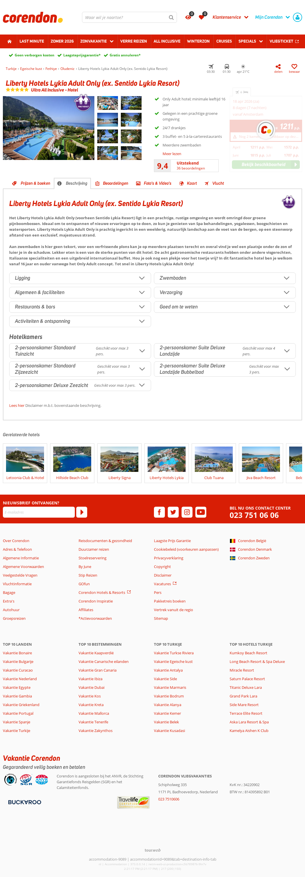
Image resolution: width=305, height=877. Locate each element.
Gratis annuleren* (125, 55)
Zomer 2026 (62, 41)
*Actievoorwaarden (95, 618)
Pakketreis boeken (170, 601)
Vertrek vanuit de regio (173, 609)
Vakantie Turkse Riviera (174, 652)
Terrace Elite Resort (246, 713)
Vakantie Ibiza (90, 678)
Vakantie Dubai (91, 687)
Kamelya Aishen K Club (249, 730)
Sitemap (161, 618)
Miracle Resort (242, 670)
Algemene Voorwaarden (23, 566)
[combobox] (129, 17)
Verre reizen (133, 41)
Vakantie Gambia (17, 696)
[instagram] (187, 512)
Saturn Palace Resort (247, 678)
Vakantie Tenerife (93, 722)
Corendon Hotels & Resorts (102, 592)
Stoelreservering (92, 557)
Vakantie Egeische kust (173, 661)
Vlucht (218, 183)
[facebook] (159, 512)
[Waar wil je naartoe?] (129, 17)
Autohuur (11, 609)
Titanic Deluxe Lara (246, 687)
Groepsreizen (14, 618)
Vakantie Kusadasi (169, 730)
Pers (157, 592)
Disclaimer (162, 575)
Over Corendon (16, 540)
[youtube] (200, 512)
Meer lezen (172, 153)
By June (85, 566)
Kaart (192, 183)
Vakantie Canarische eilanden (104, 661)
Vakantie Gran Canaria (98, 670)
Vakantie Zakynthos (96, 730)
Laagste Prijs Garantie (172, 540)
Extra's (8, 601)
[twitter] (173, 512)
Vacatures (162, 583)
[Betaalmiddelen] (24, 801)
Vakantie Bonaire (17, 652)
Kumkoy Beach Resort (248, 652)
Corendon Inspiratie (96, 601)
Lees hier (16, 405)
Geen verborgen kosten (34, 55)
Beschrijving (76, 183)
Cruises (224, 41)
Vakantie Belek (166, 722)
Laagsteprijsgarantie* (82, 55)
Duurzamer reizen (94, 549)
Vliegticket (281, 41)
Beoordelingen (115, 183)
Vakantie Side (165, 678)
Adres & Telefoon (17, 549)
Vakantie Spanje (16, 722)
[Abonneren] (81, 512)
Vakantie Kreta (91, 704)
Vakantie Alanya (167, 704)
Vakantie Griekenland (21, 704)
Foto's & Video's (157, 183)
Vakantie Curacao (18, 670)
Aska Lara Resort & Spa (249, 722)
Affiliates (86, 609)
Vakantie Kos (90, 696)
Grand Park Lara (243, 696)
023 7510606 (168, 799)
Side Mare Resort (244, 704)
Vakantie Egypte (16, 687)
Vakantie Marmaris (170, 687)
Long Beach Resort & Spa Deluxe (257, 661)
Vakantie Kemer (167, 713)
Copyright (162, 566)
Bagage (9, 592)
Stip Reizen (88, 575)
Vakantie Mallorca (94, 713)
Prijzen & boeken (35, 183)
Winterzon (198, 41)
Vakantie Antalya (168, 670)
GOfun (84, 583)
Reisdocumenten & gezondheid (105, 540)
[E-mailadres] (39, 512)
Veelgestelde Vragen (20, 575)
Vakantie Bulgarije (18, 661)
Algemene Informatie (21, 557)
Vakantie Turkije (16, 730)
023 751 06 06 (254, 515)
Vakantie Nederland (20, 678)
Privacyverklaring (168, 557)
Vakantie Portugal (18, 713)
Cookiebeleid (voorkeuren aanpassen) (186, 549)
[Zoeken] (171, 17)
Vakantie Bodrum (169, 696)
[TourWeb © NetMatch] (153, 850)
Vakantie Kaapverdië (96, 652)
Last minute (32, 41)
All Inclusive (167, 41)
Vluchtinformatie (17, 583)
